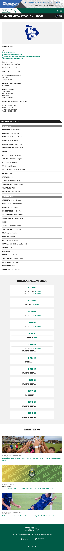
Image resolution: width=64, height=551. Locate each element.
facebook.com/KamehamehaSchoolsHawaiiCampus (21, 56)
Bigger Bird (36, 534)
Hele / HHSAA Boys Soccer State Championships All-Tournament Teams (28, 488)
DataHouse (49, 534)
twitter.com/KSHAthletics (12, 54)
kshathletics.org (8, 52)
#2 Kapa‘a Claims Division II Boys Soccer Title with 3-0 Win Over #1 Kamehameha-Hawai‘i (31, 460)
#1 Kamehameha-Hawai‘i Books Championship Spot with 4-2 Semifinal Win (28, 516)
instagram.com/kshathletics (12, 58)
